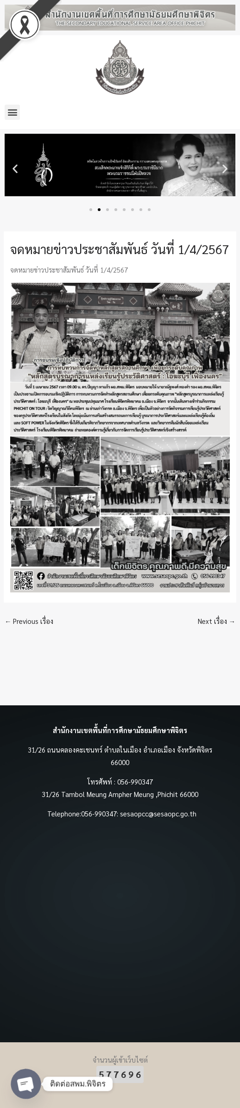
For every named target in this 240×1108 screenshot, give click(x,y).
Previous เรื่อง (29, 620)
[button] (12, 112)
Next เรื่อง (217, 620)
